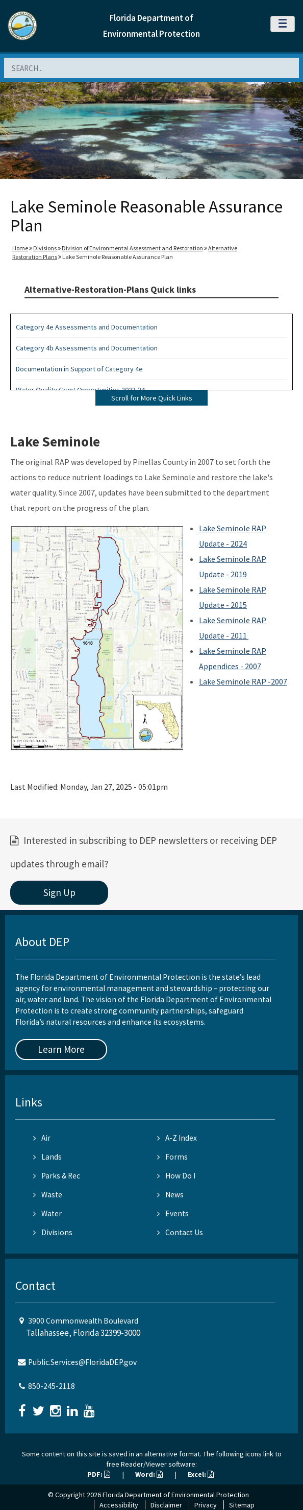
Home (20, 248)
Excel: (201, 1474)
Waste (47, 1194)
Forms (172, 1157)
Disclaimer (166, 1504)
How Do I (176, 1176)
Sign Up (59, 892)
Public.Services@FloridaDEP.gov (82, 1362)
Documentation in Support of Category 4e (79, 368)
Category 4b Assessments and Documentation (87, 347)
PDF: (98, 1474)
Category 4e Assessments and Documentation (87, 327)
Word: (149, 1474)
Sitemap (242, 1504)
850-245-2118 (51, 1386)
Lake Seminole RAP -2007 (243, 681)
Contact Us (180, 1232)
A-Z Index (177, 1138)
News (170, 1194)
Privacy (205, 1504)
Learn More (61, 1049)
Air (41, 1138)
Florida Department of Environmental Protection (176, 1494)
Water (47, 1213)
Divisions (45, 248)
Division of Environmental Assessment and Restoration (132, 248)
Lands (47, 1157)
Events (173, 1213)
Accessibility (118, 1504)
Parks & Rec (56, 1176)
